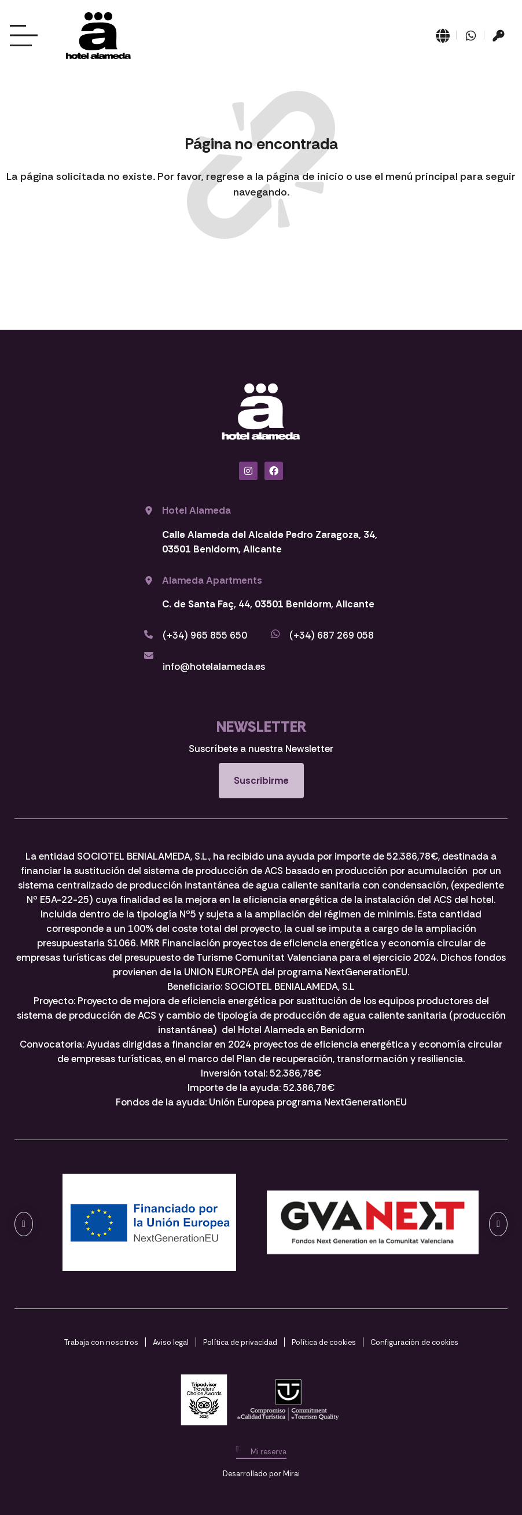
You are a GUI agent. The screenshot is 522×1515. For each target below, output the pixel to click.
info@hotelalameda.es (214, 666)
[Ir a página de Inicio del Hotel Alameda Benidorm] (98, 35)
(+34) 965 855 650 (205, 635)
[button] (23, 1224)
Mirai (291, 1474)
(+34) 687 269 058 (331, 635)
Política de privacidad (240, 1342)
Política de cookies (324, 1342)
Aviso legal (171, 1342)
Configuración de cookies (414, 1342)
